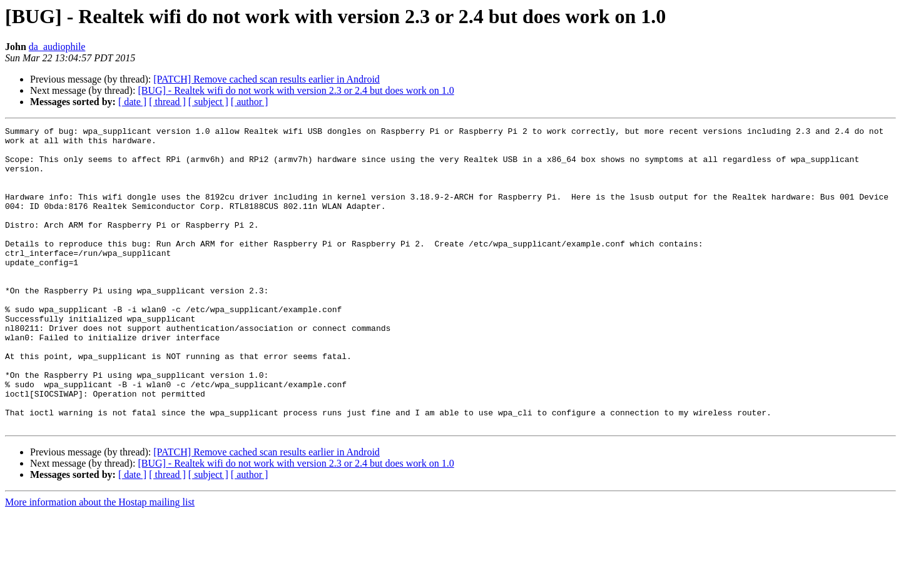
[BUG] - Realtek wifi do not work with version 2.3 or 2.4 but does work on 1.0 (296, 90)
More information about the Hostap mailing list (100, 562)
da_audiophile (57, 46)
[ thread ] (167, 101)
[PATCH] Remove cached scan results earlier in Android (266, 79)
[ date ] (132, 101)
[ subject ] (208, 101)
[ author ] (249, 101)
